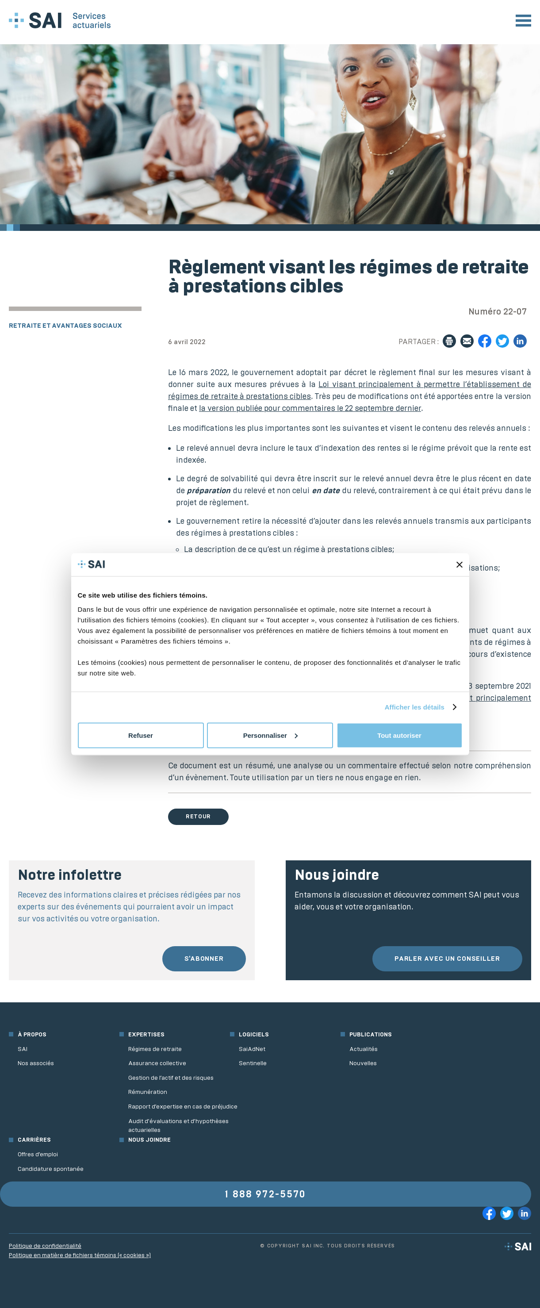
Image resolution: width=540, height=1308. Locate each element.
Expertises (146, 1034)
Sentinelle (253, 1063)
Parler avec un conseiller (447, 959)
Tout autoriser (399, 735)
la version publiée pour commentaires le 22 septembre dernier (310, 408)
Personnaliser (270, 735)
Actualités (363, 1049)
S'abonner (204, 959)
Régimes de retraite (155, 1049)
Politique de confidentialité (45, 1246)
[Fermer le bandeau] (459, 564)
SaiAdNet (252, 1049)
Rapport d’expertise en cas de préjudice (182, 1106)
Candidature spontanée (51, 1169)
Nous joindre (149, 1139)
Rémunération (147, 1092)
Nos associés (36, 1063)
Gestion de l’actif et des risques (171, 1078)
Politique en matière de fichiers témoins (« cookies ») (80, 1255)
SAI (22, 1049)
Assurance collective (157, 1063)
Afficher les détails (414, 707)
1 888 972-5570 (265, 1194)
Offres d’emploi (38, 1154)
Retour (198, 816)
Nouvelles (363, 1063)
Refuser (140, 735)
